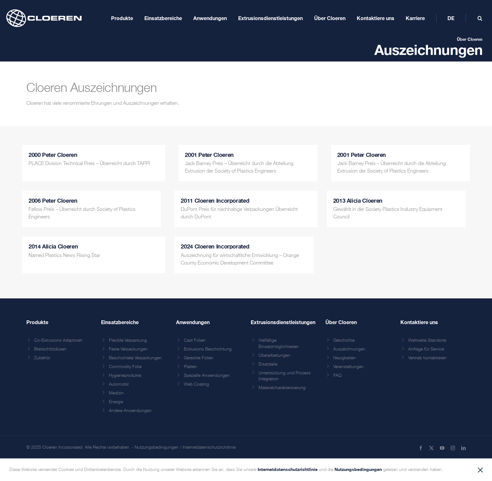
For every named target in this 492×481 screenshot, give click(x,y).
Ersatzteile (268, 364)
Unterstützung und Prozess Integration (285, 376)
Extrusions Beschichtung (208, 349)
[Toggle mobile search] (480, 18)
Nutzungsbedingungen (157, 447)
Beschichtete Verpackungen (135, 358)
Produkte (37, 322)
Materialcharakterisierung (282, 388)
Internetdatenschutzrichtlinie (209, 447)
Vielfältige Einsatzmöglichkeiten (279, 343)
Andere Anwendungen (130, 411)
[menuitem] (450, 18)
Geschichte (344, 340)
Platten (190, 367)
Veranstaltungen (348, 367)
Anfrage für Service (426, 349)
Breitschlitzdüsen (50, 349)
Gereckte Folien (198, 358)
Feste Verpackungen (128, 349)
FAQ (337, 375)
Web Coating (196, 384)
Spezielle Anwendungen (207, 375)
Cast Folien (195, 340)
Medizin (116, 393)
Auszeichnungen (349, 349)
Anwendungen (193, 322)
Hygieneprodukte (125, 375)
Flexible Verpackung (128, 340)
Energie (116, 402)
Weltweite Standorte (427, 340)
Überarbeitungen (274, 355)
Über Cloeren (470, 39)
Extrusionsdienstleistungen (283, 322)
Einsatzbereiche (120, 322)
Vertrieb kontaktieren (427, 358)
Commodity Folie (125, 367)
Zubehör (42, 358)
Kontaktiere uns (419, 322)
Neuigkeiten (344, 358)
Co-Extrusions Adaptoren (58, 340)
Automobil (119, 384)
